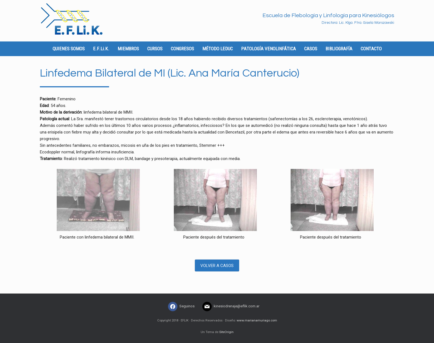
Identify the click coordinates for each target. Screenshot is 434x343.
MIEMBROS (128, 48)
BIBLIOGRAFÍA (339, 48)
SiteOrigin (226, 332)
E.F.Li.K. (101, 48)
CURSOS (154, 48)
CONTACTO (371, 48)
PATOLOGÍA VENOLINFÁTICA (268, 48)
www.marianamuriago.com (257, 320)
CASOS (310, 48)
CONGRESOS (182, 48)
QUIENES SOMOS (69, 48)
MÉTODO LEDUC (217, 48)
